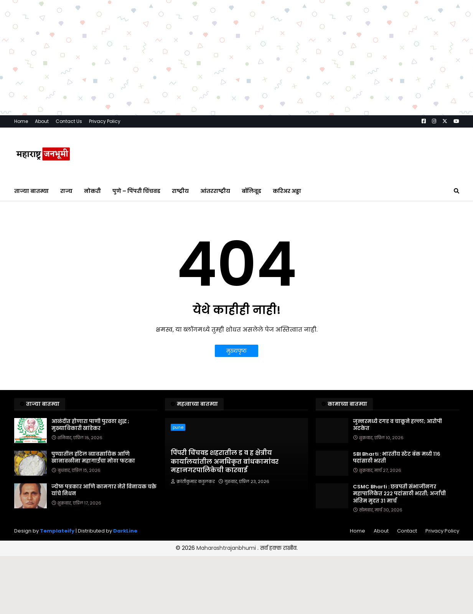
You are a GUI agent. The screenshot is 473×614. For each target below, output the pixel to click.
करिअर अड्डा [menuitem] (287, 191)
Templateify (57, 530)
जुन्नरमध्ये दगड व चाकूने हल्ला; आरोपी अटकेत (397, 425)
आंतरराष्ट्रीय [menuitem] (215, 191)
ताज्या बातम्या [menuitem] (31, 191)
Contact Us (69, 121)
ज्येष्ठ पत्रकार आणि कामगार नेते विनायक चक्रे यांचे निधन (104, 490)
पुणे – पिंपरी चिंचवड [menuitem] (136, 191)
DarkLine (125, 530)
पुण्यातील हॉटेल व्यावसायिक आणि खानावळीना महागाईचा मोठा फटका (93, 458)
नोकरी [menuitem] (92, 191)
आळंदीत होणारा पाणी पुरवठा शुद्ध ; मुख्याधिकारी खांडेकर (90, 425)
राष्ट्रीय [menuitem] (180, 191)
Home (21, 121)
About (42, 121)
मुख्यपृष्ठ (236, 351)
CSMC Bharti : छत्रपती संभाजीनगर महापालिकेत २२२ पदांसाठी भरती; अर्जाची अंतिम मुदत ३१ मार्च (399, 493)
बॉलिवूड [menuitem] (251, 191)
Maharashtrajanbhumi (226, 548)
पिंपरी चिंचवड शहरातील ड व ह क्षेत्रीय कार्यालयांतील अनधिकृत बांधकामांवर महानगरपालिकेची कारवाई (225, 462)
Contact (407, 530)
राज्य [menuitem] (66, 191)
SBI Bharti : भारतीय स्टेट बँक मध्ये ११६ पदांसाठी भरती (396, 458)
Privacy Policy (104, 121)
